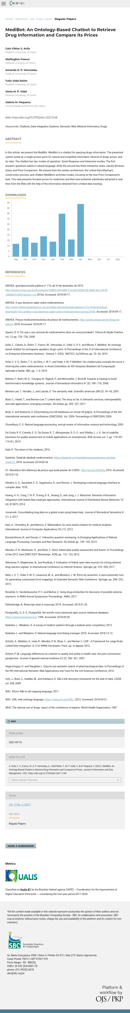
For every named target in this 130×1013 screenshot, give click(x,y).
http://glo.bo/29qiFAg (93, 470)
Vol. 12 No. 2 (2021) (41, 19)
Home (9, 19)
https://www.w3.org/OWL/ (59, 699)
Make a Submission (21, 845)
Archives (21, 19)
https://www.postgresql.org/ (21, 617)
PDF (13, 721)
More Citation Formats (24, 780)
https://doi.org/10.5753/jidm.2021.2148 (34, 117)
